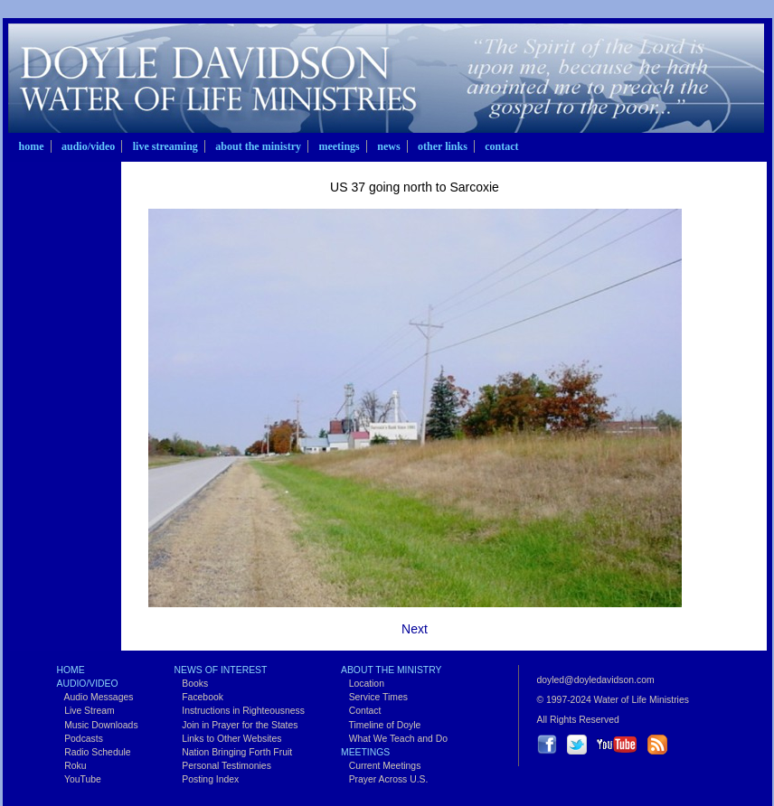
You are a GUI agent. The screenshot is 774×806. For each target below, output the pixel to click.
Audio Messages (95, 697)
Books (192, 684)
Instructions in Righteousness (240, 711)
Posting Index (207, 779)
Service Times (374, 697)
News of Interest (221, 670)
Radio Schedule (94, 752)
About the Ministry (258, 146)
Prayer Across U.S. (384, 779)
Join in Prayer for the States (236, 725)
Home (31, 146)
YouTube (79, 779)
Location (362, 684)
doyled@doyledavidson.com (596, 680)
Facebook (199, 697)
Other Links (442, 146)
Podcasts (80, 739)
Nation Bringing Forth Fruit (234, 752)
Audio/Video (88, 146)
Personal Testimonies (223, 766)
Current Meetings (380, 766)
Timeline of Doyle (380, 725)
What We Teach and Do (394, 739)
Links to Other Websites (228, 739)
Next (414, 629)
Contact (501, 146)
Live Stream (86, 711)
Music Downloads (97, 725)
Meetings (338, 146)
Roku (72, 766)
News (388, 146)
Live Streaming (165, 146)
